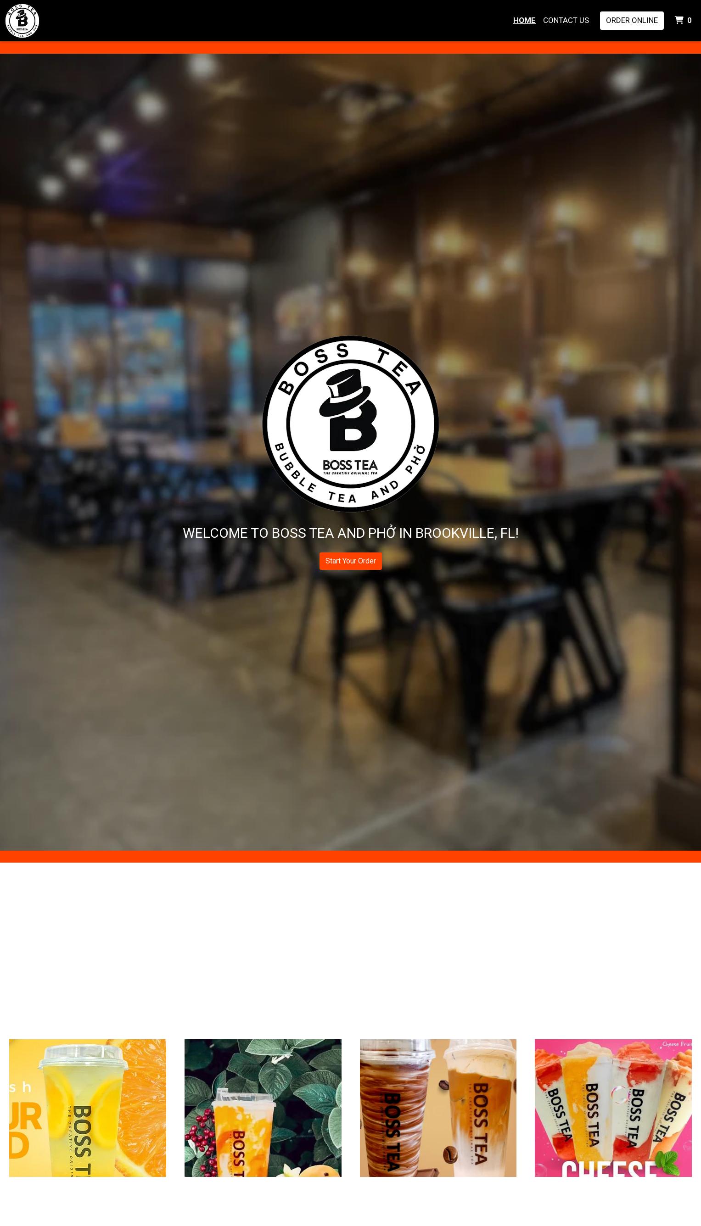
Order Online (632, 20)
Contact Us (566, 20)
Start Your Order (350, 561)
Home (524, 20)
